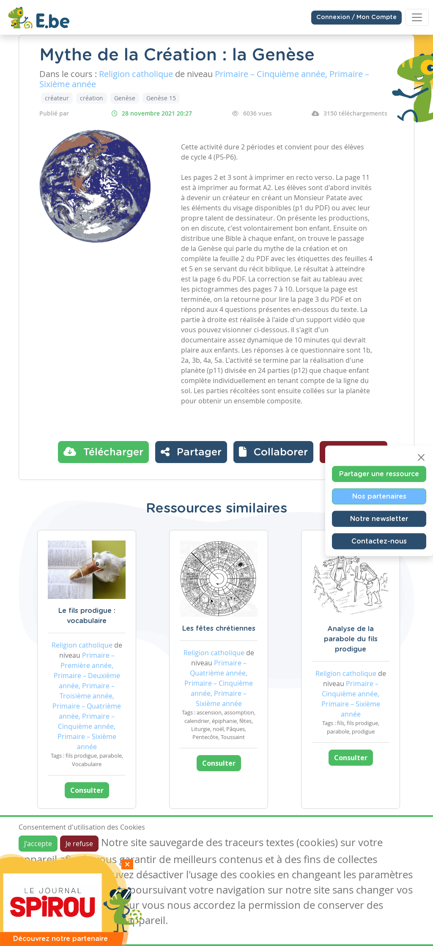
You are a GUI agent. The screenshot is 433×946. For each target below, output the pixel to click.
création (91, 98)
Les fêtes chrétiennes (218, 628)
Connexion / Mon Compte (356, 17)
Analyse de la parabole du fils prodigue (351, 639)
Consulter (87, 790)
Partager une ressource (379, 473)
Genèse (124, 98)
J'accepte (38, 843)
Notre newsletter (379, 518)
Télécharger (103, 451)
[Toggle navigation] (417, 17)
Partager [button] (191, 451)
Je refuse (79, 843)
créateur (57, 98)
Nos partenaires (379, 496)
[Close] (421, 457)
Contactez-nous (379, 541)
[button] (273, 452)
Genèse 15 (161, 98)
